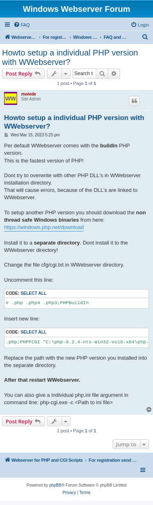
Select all (33, 293)
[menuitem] (21, 25)
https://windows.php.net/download (44, 227)
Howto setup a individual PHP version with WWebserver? (70, 57)
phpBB (55, 485)
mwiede (28, 94)
